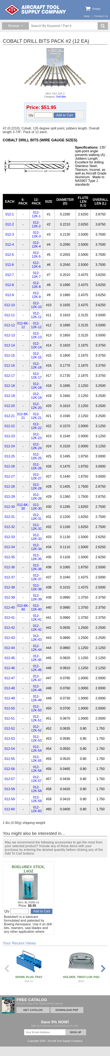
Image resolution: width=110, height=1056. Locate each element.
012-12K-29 (36, 496)
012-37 (10, 577)
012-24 (10, 446)
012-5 (9, 254)
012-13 (10, 335)
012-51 (10, 718)
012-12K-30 (36, 506)
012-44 (10, 648)
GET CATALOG (33, 1010)
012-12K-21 (36, 416)
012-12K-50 (36, 708)
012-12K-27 (36, 476)
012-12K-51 (36, 718)
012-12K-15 (36, 355)
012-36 (10, 567)
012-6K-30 (23, 506)
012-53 (10, 738)
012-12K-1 (36, 214)
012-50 (10, 708)
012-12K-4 (36, 244)
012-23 (10, 436)
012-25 (10, 456)
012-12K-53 (36, 738)
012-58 (10, 789)
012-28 (10, 486)
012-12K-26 (36, 466)
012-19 (10, 396)
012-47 (10, 678)
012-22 (10, 426)
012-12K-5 (36, 254)
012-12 (10, 325)
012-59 (10, 799)
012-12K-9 (36, 295)
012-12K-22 (36, 426)
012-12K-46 (36, 668)
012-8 (9, 285)
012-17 (10, 375)
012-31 (10, 517)
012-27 (10, 476)
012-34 (10, 547)
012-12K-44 (36, 647)
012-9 (9, 295)
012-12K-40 (36, 607)
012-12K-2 (36, 224)
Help (87, 16)
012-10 (10, 305)
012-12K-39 (36, 597)
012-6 (9, 264)
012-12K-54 (36, 748)
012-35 (10, 557)
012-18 (10, 385)
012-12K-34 (36, 547)
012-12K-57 (36, 779)
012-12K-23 (36, 436)
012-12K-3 (36, 234)
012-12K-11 (36, 315)
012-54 (10, 748)
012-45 (10, 658)
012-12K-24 (36, 446)
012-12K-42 (36, 627)
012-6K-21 (23, 416)
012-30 (10, 506)
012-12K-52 (36, 728)
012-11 (10, 315)
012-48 (10, 688)
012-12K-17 (36, 375)
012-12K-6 (36, 264)
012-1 (9, 214)
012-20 (10, 406)
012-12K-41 (36, 617)
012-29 (10, 496)
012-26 (10, 466)
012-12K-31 (36, 516)
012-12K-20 (36, 405)
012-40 (10, 607)
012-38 (10, 587)
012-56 (10, 769)
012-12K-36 (36, 567)
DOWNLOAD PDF (67, 1010)
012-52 (10, 728)
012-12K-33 (36, 537)
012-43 (10, 638)
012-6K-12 (23, 325)
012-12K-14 (36, 345)
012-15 (10, 355)
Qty (41, 115)
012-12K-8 (36, 284)
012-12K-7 (36, 274)
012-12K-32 (36, 526)
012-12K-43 (36, 637)
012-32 (10, 527)
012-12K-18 (36, 385)
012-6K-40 (23, 607)
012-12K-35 (36, 557)
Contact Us (101, 16)
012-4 (9, 244)
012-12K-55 (36, 758)
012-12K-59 (36, 799)
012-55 (10, 759)
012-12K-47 (36, 678)
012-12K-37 (36, 577)
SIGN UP (76, 1032)
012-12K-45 (36, 658)
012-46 (10, 668)
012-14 (10, 345)
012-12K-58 (36, 789)
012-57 (10, 779)
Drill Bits (61, 96)
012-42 (10, 627)
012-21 (10, 416)
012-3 (9, 234)
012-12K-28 (36, 486)
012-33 (10, 537)
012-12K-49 (36, 698)
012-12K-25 (36, 456)
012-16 (10, 365)
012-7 (9, 275)
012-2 (9, 224)
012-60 (10, 809)
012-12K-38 (36, 587)
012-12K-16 (36, 365)
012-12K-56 (36, 768)
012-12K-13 (36, 335)
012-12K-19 (36, 395)
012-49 (10, 698)
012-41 (10, 617)
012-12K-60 (36, 809)
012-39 (10, 597)
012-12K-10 (36, 305)
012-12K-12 (36, 325)
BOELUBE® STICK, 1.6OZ (28, 869)
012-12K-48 (36, 688)
